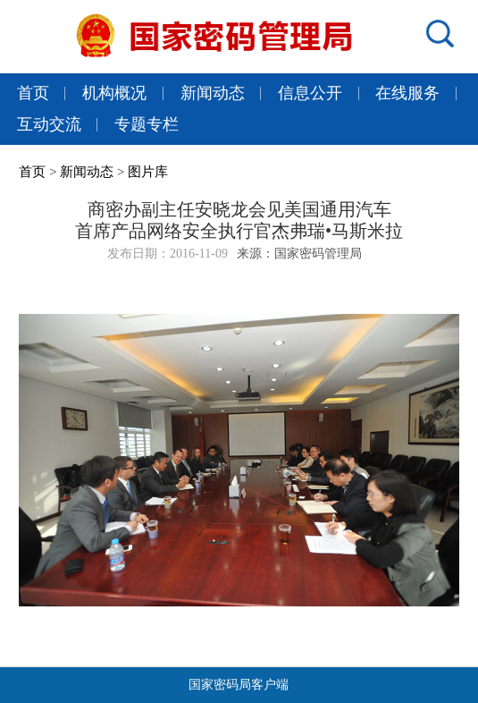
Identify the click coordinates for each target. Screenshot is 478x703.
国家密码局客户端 (239, 684)
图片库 (148, 172)
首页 (33, 93)
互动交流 (49, 124)
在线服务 (407, 93)
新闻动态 (212, 93)
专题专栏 (146, 124)
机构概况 (114, 93)
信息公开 (310, 93)
